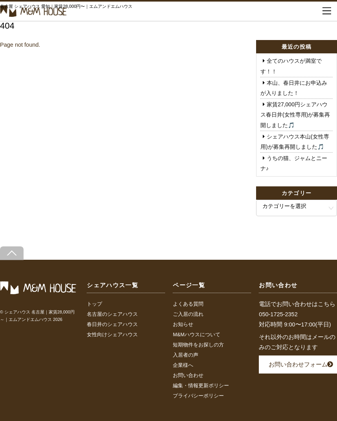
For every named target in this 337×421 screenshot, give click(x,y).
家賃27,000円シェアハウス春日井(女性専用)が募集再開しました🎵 (295, 114)
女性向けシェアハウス (112, 334)
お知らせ (183, 324)
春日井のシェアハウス (112, 324)
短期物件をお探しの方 (198, 345)
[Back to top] (12, 253)
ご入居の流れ (188, 314)
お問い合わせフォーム (298, 364)
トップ (94, 304)
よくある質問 (188, 304)
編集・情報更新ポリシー (201, 385)
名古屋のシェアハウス (112, 314)
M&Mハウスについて (196, 334)
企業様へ (183, 365)
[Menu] (326, 11)
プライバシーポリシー (198, 396)
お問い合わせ (188, 375)
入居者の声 (185, 355)
